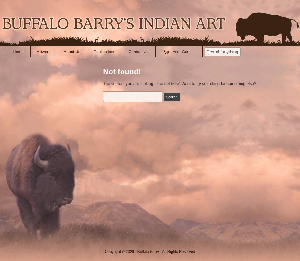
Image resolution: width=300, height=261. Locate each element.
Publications (104, 51)
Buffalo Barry (148, 251)
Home (18, 51)
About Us (72, 51)
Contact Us (138, 51)
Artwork (44, 51)
